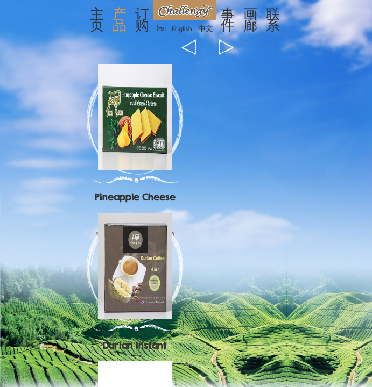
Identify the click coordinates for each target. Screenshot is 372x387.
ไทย (161, 30)
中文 (205, 30)
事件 (228, 22)
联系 (273, 22)
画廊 (250, 22)
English (182, 30)
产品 (120, 22)
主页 (97, 22)
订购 (142, 22)
